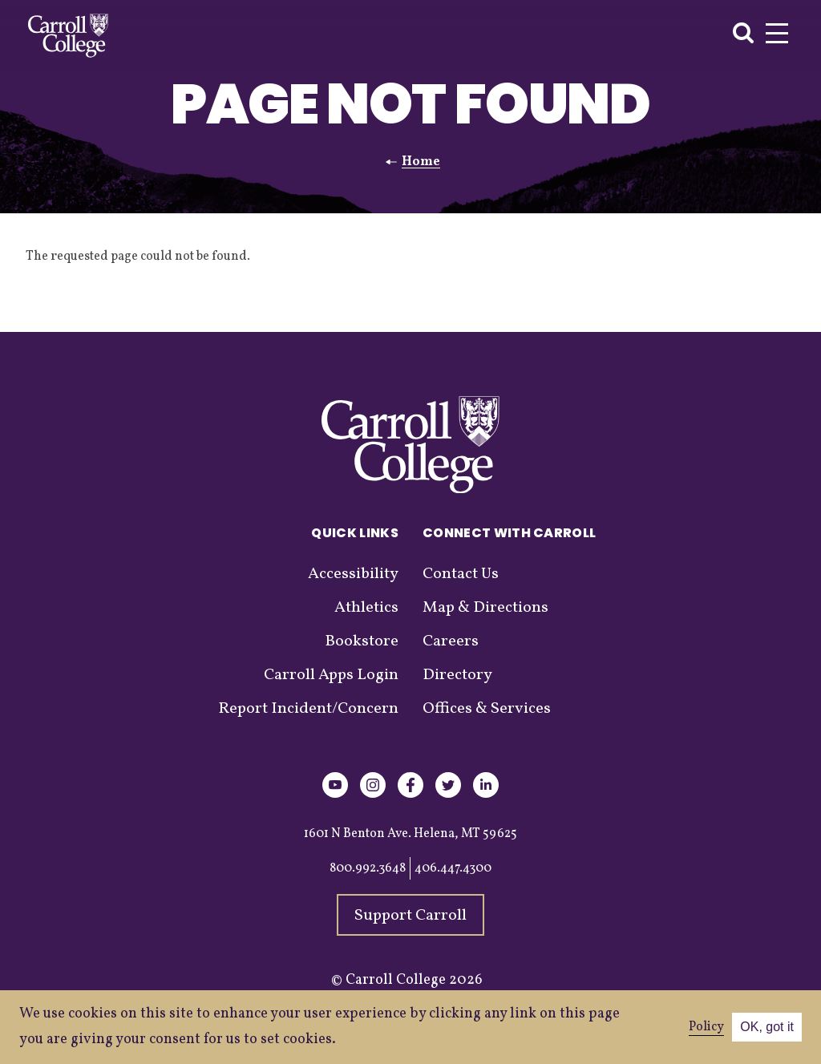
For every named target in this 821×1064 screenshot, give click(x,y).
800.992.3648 (368, 868)
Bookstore (361, 641)
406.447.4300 (453, 868)
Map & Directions (485, 608)
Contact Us (461, 574)
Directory (457, 675)
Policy (706, 1027)
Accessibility (353, 574)
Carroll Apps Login (331, 675)
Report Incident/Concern (308, 709)
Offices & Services (487, 709)
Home (421, 162)
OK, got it (767, 1027)
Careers (451, 641)
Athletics (366, 608)
